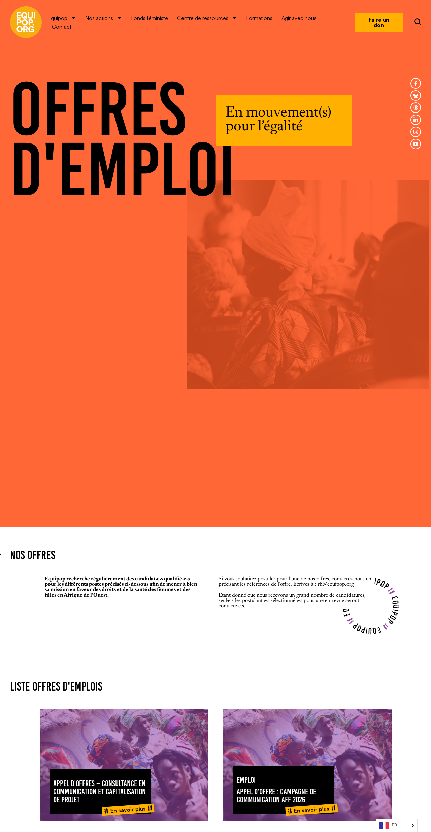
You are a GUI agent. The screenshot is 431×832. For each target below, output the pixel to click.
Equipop (61, 17)
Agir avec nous (299, 17)
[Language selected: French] (397, 825)
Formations (259, 17)
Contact (61, 26)
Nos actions (103, 17)
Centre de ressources (207, 17)
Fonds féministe (149, 17)
